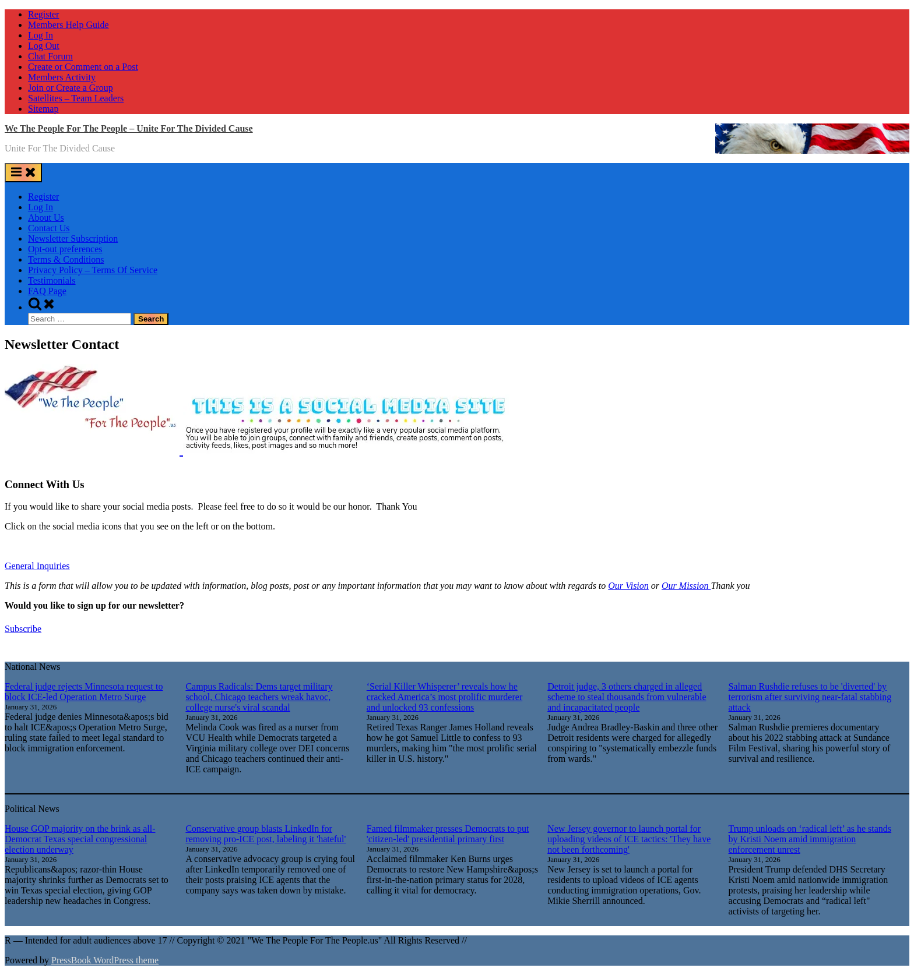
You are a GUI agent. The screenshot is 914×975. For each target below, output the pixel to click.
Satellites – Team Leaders (76, 98)
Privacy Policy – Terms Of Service (92, 270)
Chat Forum (50, 56)
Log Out (43, 46)
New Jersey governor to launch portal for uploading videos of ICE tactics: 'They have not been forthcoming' (629, 839)
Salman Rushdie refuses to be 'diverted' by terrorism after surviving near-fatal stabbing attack (810, 696)
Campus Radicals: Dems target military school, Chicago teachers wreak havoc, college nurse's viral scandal (258, 696)
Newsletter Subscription (73, 238)
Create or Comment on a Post (83, 67)
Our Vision (628, 586)
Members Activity (62, 77)
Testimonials (52, 280)
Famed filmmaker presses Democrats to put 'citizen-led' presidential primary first (448, 834)
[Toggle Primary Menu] (23, 172)
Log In (40, 35)
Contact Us (49, 228)
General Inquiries (37, 566)
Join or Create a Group (70, 88)
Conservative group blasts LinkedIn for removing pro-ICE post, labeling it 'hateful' (265, 834)
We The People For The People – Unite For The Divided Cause (129, 128)
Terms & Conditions (66, 259)
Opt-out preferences (65, 249)
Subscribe (23, 629)
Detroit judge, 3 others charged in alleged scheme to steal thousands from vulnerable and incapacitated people (626, 696)
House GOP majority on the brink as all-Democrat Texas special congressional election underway (80, 839)
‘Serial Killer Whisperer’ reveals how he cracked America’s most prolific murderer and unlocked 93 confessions (444, 696)
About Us (46, 217)
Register (43, 14)
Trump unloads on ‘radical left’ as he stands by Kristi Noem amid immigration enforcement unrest (810, 839)
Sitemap (43, 109)
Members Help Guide (68, 25)
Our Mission (686, 586)
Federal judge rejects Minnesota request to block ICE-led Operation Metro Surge (84, 691)
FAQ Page (47, 291)
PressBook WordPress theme (105, 960)
